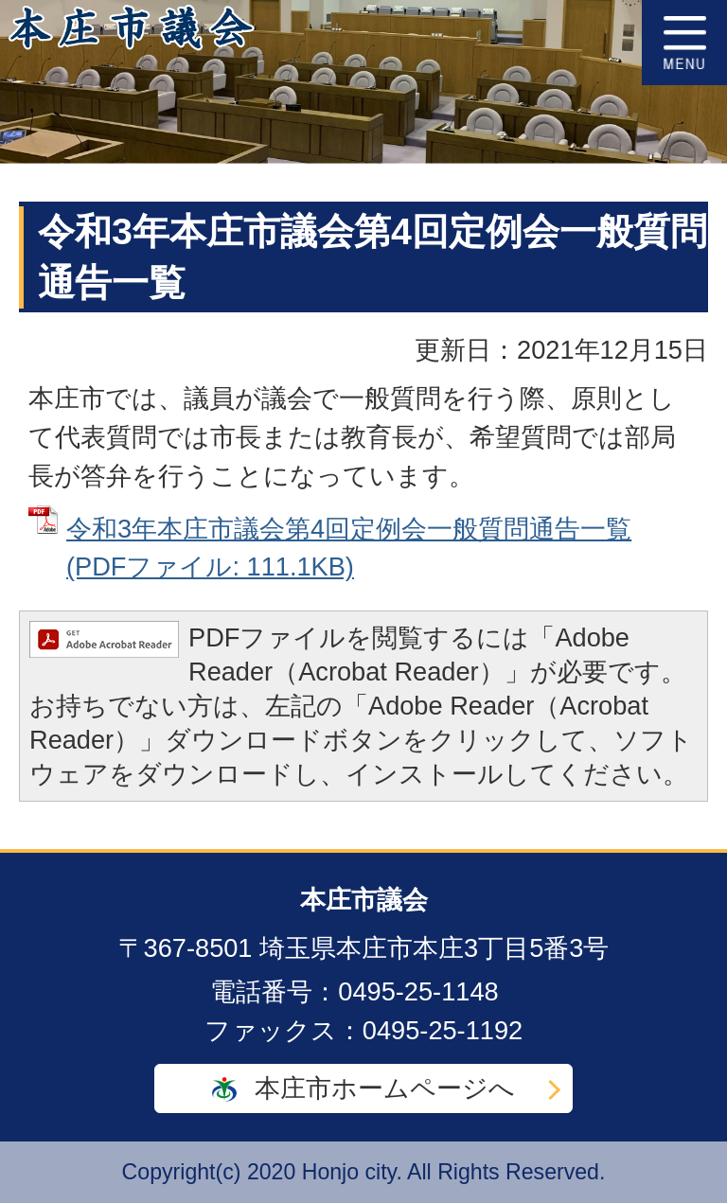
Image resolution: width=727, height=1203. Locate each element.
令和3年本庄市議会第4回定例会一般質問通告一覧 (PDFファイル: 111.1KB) (348, 548)
